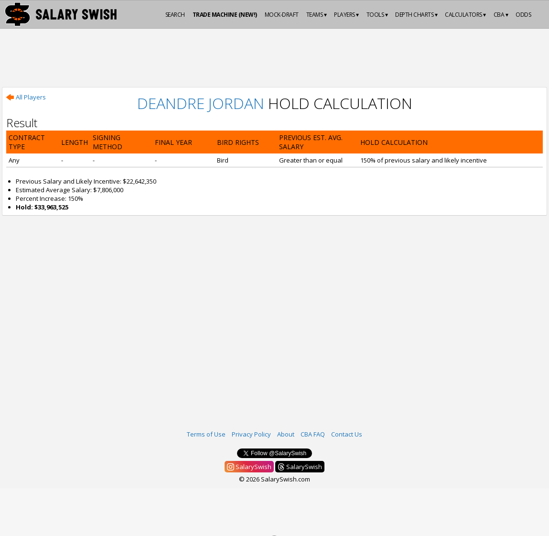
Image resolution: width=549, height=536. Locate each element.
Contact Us (346, 434)
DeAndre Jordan (200, 103)
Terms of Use (206, 434)
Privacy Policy (251, 434)
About (285, 434)
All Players (26, 97)
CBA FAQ (313, 434)
